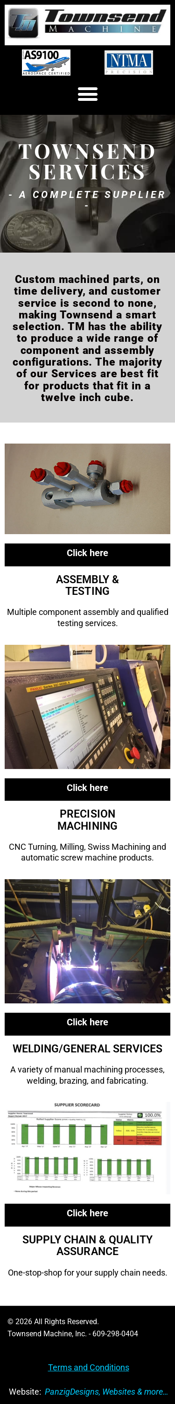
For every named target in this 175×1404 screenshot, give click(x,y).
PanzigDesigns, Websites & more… (106, 1392)
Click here (87, 552)
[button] (87, 94)
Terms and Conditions (88, 1367)
